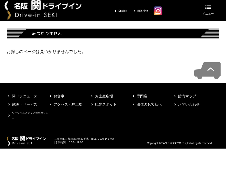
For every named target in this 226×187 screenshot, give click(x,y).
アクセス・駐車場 (68, 104)
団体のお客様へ (149, 104)
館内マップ (187, 96)
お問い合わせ (189, 104)
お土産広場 (104, 96)
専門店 (141, 96)
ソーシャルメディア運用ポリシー (30, 115)
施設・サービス (24, 104)
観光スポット (106, 104)
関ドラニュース (24, 96)
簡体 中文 (142, 10)
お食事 (58, 96)
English (123, 10)
